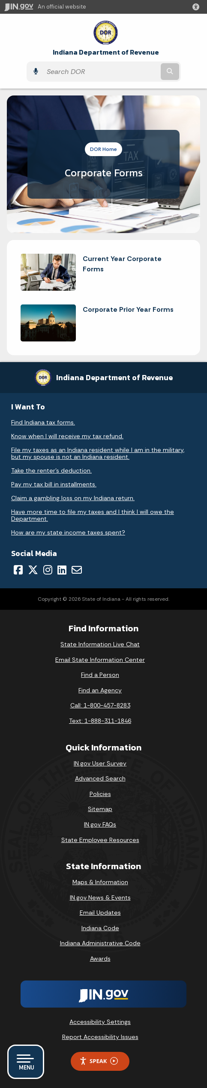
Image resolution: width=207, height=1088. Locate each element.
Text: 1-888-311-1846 (100, 721)
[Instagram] (47, 570)
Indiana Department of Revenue (106, 52)
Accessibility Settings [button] (100, 1022)
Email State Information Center (100, 660)
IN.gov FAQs (100, 824)
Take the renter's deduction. (51, 470)
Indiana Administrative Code (100, 943)
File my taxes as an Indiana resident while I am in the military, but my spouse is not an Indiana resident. (97, 453)
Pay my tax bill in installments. (53, 484)
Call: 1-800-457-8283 (100, 705)
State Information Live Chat (100, 644)
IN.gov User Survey (100, 763)
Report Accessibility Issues (100, 1037)
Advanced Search (100, 778)
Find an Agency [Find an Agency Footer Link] (100, 690)
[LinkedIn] (61, 570)
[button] (197, 6)
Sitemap (100, 809)
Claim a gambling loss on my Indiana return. (73, 498)
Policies (100, 794)
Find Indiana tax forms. (43, 422)
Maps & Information (100, 882)
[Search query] (100, 71)
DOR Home (103, 149)
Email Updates (100, 912)
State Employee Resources (100, 840)
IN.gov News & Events (100, 897)
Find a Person (100, 675)
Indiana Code (100, 928)
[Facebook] (18, 570)
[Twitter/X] (33, 570)
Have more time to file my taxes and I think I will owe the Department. (92, 515)
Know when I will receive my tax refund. (67, 436)
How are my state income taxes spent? (68, 532)
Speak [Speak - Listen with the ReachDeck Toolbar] (98, 1061)
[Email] (77, 570)
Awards (100, 958)
